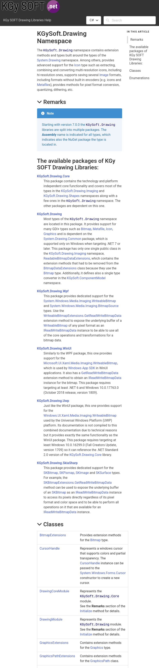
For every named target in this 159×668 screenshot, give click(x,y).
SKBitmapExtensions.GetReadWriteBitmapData (78, 483)
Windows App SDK (81, 368)
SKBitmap (51, 473)
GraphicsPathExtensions (57, 656)
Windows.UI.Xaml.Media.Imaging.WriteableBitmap (80, 415)
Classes (135, 71)
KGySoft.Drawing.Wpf (53, 291)
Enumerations (139, 78)
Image (104, 75)
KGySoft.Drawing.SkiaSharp (57, 463)
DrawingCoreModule (54, 591)
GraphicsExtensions (54, 643)
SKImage (82, 473)
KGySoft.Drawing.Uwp (53, 401)
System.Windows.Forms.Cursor (103, 573)
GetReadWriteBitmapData (99, 373)
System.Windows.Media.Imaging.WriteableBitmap (80, 301)
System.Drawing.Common (62, 239)
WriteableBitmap (56, 325)
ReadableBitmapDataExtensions (67, 258)
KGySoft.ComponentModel (86, 278)
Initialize (86, 611)
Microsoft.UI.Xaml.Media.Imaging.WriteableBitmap (80, 363)
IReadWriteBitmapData (60, 330)
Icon (77, 65)
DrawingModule (51, 619)
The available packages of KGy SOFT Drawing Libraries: (139, 55)
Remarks (136, 40)
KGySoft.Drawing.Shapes (62, 196)
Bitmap (86, 229)
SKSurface (103, 473)
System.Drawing (49, 60)
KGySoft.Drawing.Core (53, 176)
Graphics (50, 234)
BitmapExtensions (53, 535)
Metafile (43, 85)
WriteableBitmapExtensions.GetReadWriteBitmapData (82, 316)
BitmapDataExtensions (60, 268)
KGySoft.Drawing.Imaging (79, 191)
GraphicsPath (100, 661)
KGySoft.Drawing (49, 214)
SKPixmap (66, 473)
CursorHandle (50, 548)
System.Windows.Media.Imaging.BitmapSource (84, 306)
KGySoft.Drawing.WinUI (54, 348)
